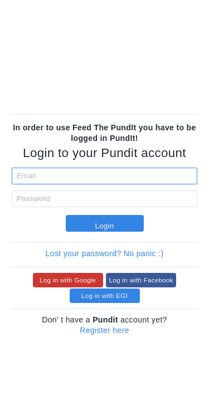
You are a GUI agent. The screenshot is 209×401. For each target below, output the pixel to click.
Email (26, 176)
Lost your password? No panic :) (105, 253)
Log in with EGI (104, 295)
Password (33, 198)
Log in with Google (68, 280)
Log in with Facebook (141, 280)
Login (104, 226)
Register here (104, 330)
